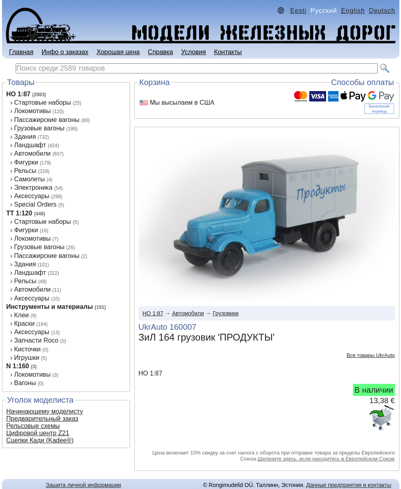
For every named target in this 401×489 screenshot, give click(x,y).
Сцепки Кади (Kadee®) (40, 440)
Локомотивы (32, 111)
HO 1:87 (18, 94)
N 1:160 (17, 366)
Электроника (33, 187)
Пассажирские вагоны (46, 119)
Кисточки (27, 349)
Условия (193, 52)
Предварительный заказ (42, 418)
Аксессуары (31, 196)
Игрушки (26, 357)
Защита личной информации (83, 485)
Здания (25, 136)
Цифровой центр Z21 (37, 433)
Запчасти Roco (36, 340)
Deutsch (382, 10)
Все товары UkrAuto (371, 355)
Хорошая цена (118, 52)
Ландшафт (30, 145)
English (353, 10)
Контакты (228, 52)
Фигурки (26, 162)
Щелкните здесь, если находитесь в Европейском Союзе (326, 459)
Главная (21, 52)
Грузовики (226, 313)
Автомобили (32, 153)
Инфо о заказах (65, 52)
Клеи (21, 315)
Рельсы (25, 170)
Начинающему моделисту (44, 411)
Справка (160, 52)
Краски (24, 323)
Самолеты (29, 179)
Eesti (298, 10)
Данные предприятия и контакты (348, 485)
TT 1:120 (19, 213)
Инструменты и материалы (49, 306)
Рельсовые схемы (33, 425)
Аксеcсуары (31, 298)
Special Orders (35, 204)
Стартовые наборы (42, 102)
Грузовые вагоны (39, 128)
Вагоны (25, 382)
